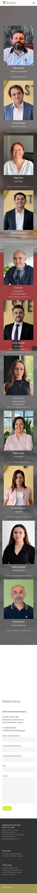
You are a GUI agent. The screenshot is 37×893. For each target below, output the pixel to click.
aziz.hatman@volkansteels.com (18, 132)
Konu (18, 768)
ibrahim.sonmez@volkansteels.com (18, 241)
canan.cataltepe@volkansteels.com (18, 576)
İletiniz (18, 789)
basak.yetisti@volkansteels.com (18, 462)
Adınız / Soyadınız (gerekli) (18, 738)
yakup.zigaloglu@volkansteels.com (18, 352)
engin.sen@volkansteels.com (18, 297)
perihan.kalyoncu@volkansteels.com (18, 517)
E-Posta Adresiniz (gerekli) (18, 748)
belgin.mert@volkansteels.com (18, 186)
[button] (34, 3)
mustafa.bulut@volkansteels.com (18, 630)
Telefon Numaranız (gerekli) (18, 758)
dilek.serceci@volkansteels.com (18, 407)
